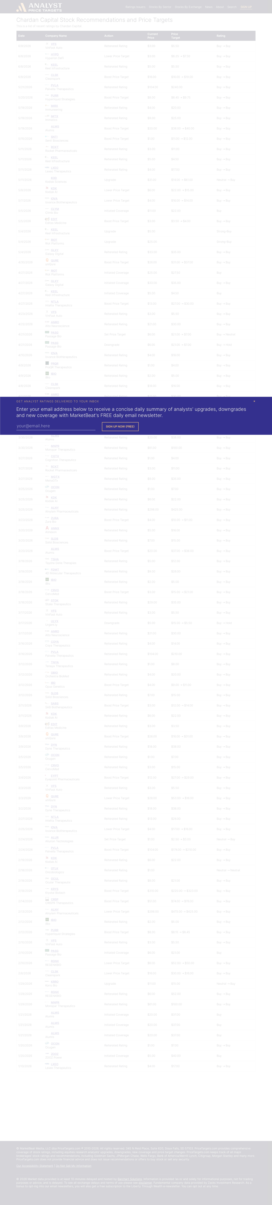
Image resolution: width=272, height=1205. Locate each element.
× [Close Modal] (254, 401)
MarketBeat (83, 415)
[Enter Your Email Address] (55, 426)
